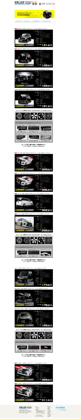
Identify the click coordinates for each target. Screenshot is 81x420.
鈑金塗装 (60, 36)
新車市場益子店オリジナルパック (60, 13)
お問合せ (51, 1)
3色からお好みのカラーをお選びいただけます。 (34, 254)
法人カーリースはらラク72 (39, 416)
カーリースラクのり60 (41, 8)
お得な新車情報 (26, 8)
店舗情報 (42, 1)
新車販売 (37, 409)
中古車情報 (34, 8)
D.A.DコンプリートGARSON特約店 (60, 26)
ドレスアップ (60, 33)
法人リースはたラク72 (49, 8)
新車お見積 (61, 2)
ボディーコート (60, 38)
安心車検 (60, 44)
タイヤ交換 (60, 41)
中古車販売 (49, 410)
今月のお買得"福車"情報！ (39, 411)
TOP (36, 406)
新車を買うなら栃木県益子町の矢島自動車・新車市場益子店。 (23, 4)
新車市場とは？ (18, 8)
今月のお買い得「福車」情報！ (60, 20)
